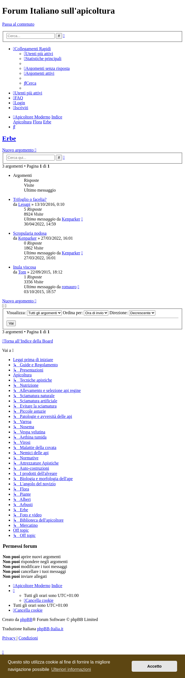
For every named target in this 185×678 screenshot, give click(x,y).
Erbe (9, 138)
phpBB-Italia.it (50, 628)
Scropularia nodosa (30, 233)
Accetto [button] (154, 666)
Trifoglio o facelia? (30, 199)
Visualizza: (34, 312)
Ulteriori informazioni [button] (71, 669)
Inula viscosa (24, 267)
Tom (22, 272)
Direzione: (132, 312)
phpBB (26, 619)
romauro (69, 286)
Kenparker (71, 219)
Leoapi (24, 204)
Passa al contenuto (18, 24)
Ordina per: (85, 312)
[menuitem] (38, 53)
